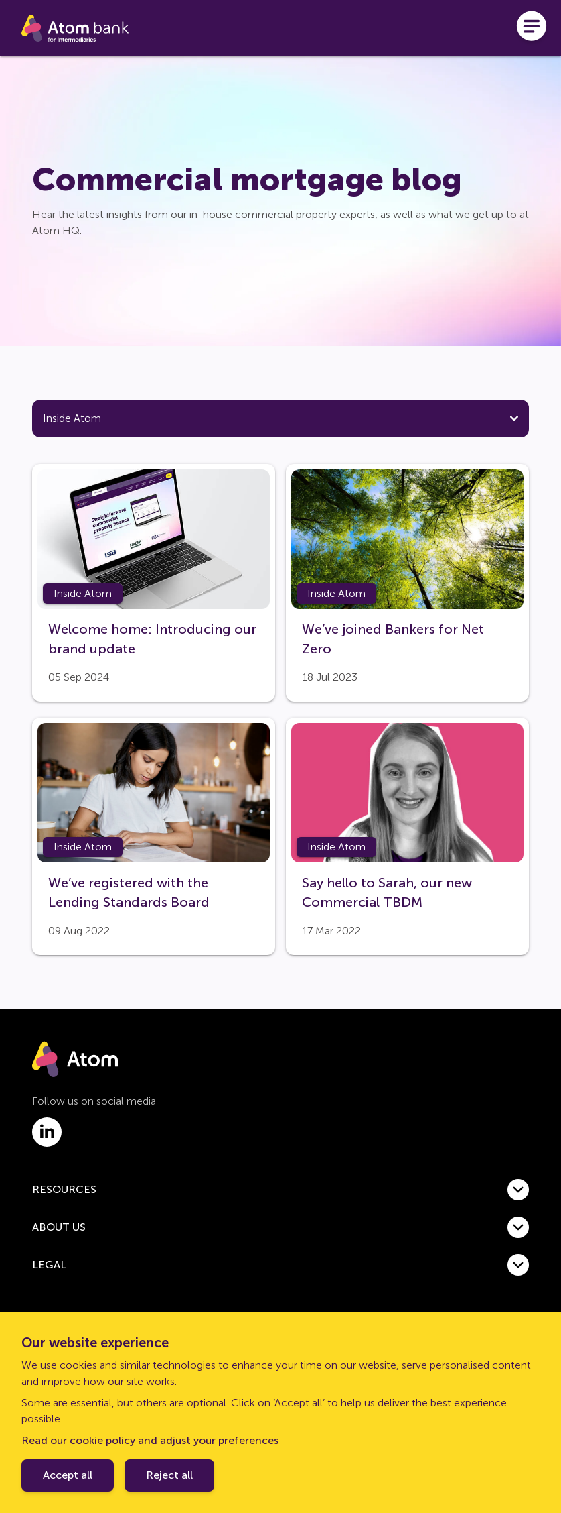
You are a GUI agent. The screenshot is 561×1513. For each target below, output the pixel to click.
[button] (280, 1222)
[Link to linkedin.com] (47, 1165)
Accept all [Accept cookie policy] (67, 1475)
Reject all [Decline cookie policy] (169, 1475)
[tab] (94, 435)
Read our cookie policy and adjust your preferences (149, 1440)
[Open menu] (531, 28)
